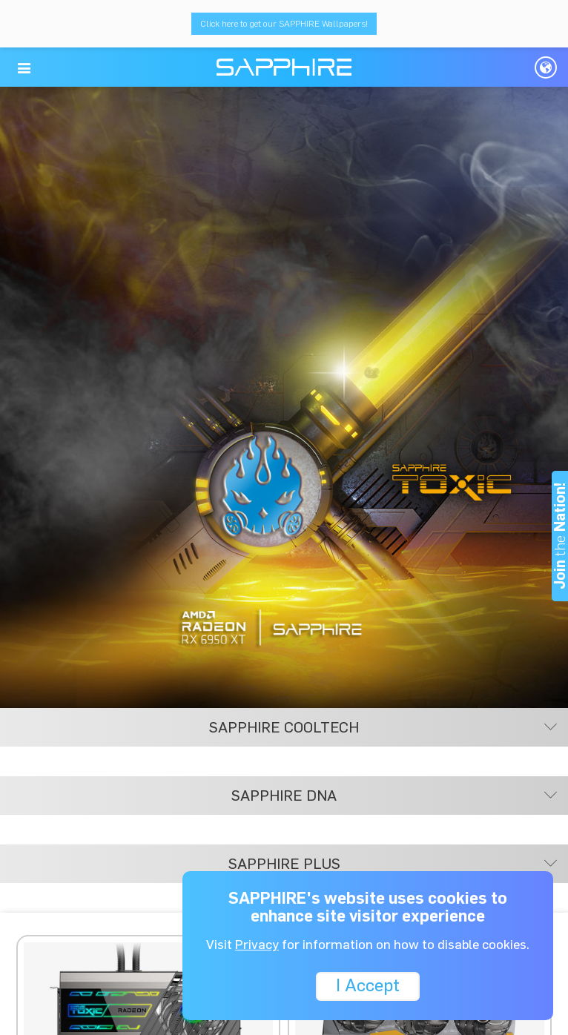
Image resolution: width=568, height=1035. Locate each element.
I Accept (368, 985)
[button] (24, 68)
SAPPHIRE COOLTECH (383, 727)
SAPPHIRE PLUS (393, 864)
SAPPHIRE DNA (394, 795)
